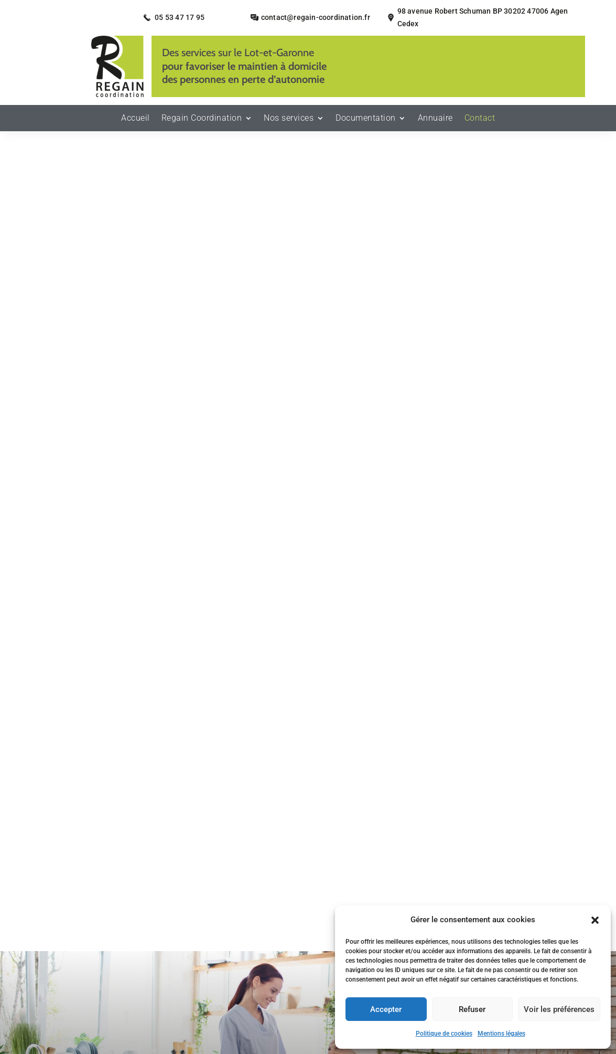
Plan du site (178, 950)
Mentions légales (501, 1033)
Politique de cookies (444, 1033)
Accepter (386, 1009)
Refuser (472, 1009)
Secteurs (213, 935)
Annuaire (435, 118)
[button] (595, 920)
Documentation (366, 118)
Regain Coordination (201, 118)
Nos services (289, 118)
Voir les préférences (559, 1009)
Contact (479, 118)
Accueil (135, 118)
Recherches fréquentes (308, 992)
